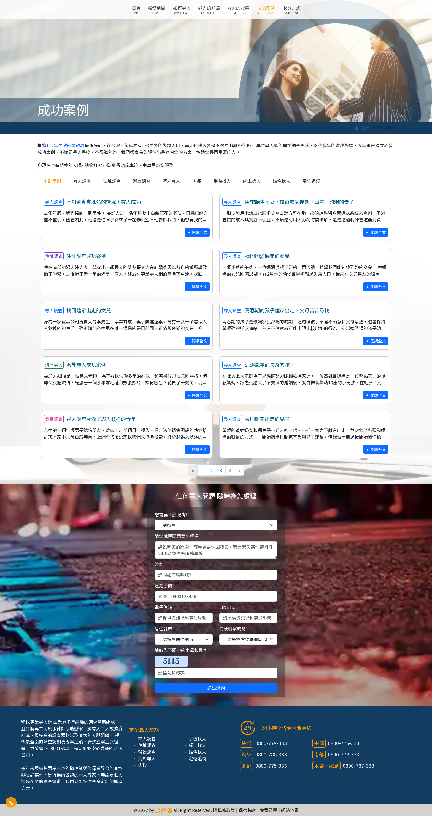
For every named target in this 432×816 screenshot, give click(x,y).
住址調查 (112, 181)
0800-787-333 (358, 765)
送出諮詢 (216, 688)
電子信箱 (163, 607)
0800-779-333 (271, 743)
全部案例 (52, 181)
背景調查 (141, 181)
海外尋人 (171, 181)
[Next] (239, 470)
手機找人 (222, 181)
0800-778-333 (343, 754)
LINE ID (226, 607)
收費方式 (291, 9)
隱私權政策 (224, 810)
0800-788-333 (271, 754)
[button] (11, 802)
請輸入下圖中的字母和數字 (182, 650)
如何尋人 (181, 9)
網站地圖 (290, 810)
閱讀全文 (197, 232)
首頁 (136, 9)
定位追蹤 (311, 181)
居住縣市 (164, 628)
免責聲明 (268, 810)
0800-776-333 (343, 743)
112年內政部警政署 (65, 145)
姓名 (160, 564)
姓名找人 (281, 181)
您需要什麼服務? (172, 514)
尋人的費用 (238, 9)
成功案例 (266, 9)
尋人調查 (82, 181)
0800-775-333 (271, 765)
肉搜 (196, 181)
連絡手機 (164, 585)
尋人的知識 (209, 9)
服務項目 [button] (156, 9)
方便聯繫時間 (233, 628)
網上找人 (252, 181)
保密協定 (247, 810)
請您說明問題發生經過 (178, 536)
